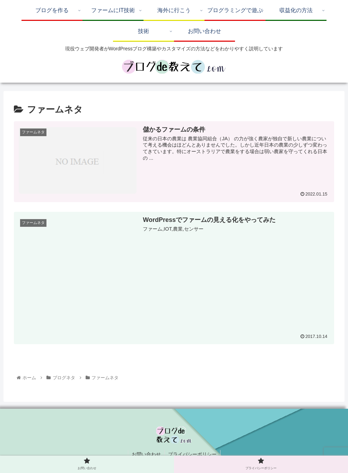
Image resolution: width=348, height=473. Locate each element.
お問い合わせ (146, 454)
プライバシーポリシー (192, 454)
